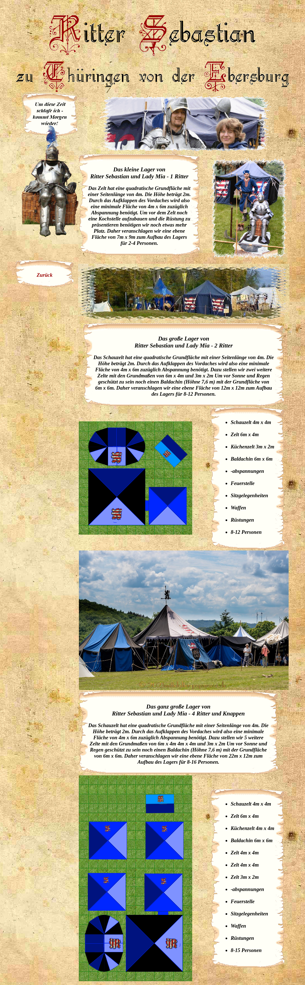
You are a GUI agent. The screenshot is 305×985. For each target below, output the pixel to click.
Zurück (44, 275)
